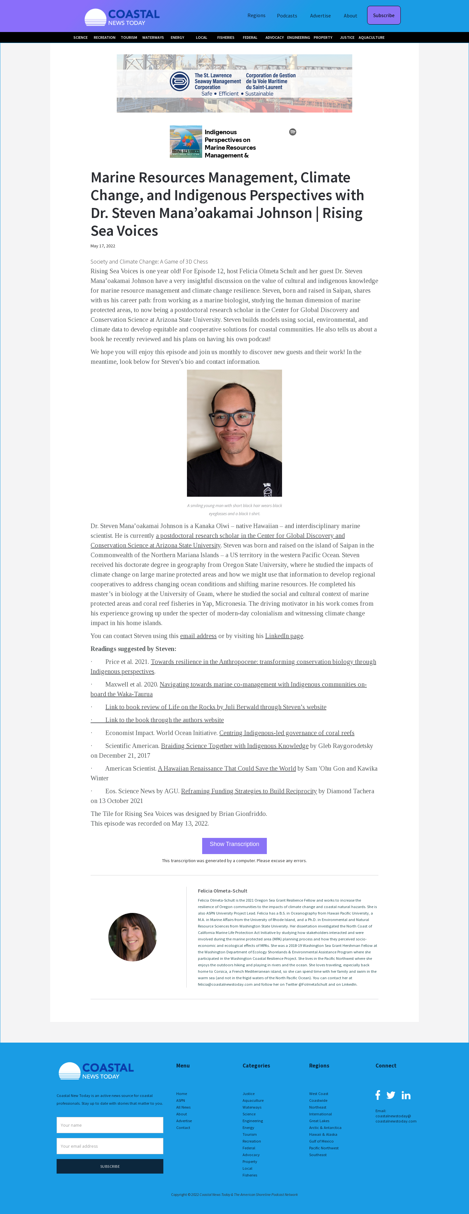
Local (247, 1168)
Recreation (252, 1141)
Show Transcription (234, 844)
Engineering (253, 1120)
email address (198, 635)
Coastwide (318, 1100)
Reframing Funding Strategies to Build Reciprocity (249, 791)
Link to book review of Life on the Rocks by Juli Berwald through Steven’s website (215, 706)
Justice (249, 1093)
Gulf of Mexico (321, 1141)
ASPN (180, 1100)
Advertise (320, 15)
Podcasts (287, 15)
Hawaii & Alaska (323, 1134)
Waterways (252, 1107)
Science (249, 1113)
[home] (122, 16)
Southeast (318, 1154)
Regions (256, 15)
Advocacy (251, 1154)
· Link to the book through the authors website (157, 719)
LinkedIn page (284, 635)
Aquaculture (253, 1100)
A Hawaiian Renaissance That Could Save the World (227, 768)
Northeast (317, 1107)
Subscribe (384, 15)
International (320, 1113)
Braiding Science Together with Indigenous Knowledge (235, 745)
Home (181, 1093)
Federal (249, 1147)
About (350, 15)
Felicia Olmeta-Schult (222, 890)
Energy (248, 1127)
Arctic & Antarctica (325, 1127)
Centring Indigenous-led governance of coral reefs (286, 732)
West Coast (318, 1093)
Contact (183, 1127)
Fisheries (250, 1175)
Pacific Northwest (324, 1147)
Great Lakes (319, 1120)
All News (183, 1107)
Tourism (250, 1134)
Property (250, 1161)
